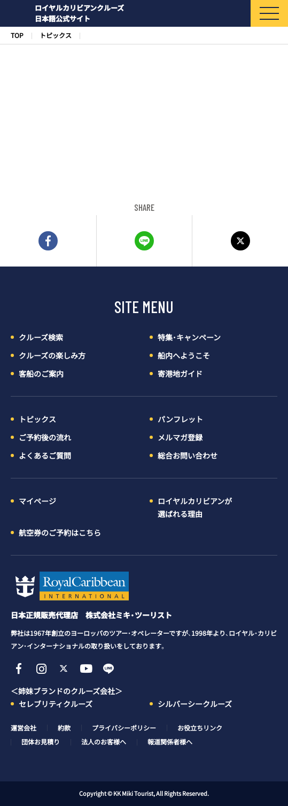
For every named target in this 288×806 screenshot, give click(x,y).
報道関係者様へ (169, 742)
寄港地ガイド (180, 373)
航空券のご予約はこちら (60, 532)
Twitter (240, 241)
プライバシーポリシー (124, 728)
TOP (17, 35)
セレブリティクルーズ (55, 703)
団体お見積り (40, 742)
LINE (144, 241)
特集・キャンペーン (189, 337)
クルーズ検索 (41, 337)
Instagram (41, 668)
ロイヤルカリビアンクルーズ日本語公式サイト (79, 13)
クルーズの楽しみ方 (52, 355)
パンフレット (180, 419)
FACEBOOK (48, 241)
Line (108, 668)
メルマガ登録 (180, 437)
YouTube (86, 668)
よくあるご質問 (45, 455)
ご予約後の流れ (45, 437)
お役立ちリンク (199, 728)
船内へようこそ (184, 355)
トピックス (56, 35)
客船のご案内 (41, 373)
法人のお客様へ (103, 742)
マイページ (37, 501)
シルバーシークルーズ (195, 703)
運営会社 (23, 728)
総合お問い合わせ (187, 455)
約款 (64, 728)
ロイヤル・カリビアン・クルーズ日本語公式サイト (70, 586)
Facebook (19, 668)
